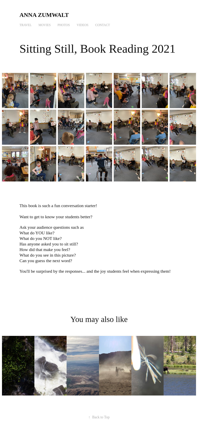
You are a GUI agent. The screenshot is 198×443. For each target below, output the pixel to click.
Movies (45, 25)
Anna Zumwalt (44, 15)
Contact (102, 25)
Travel (25, 25)
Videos (82, 25)
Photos (63, 25)
